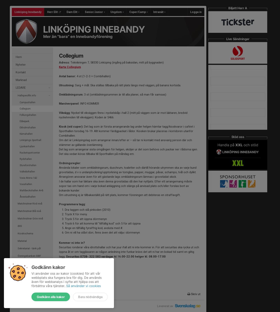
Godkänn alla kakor (51, 297)
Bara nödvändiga (90, 297)
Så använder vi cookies (83, 286)
